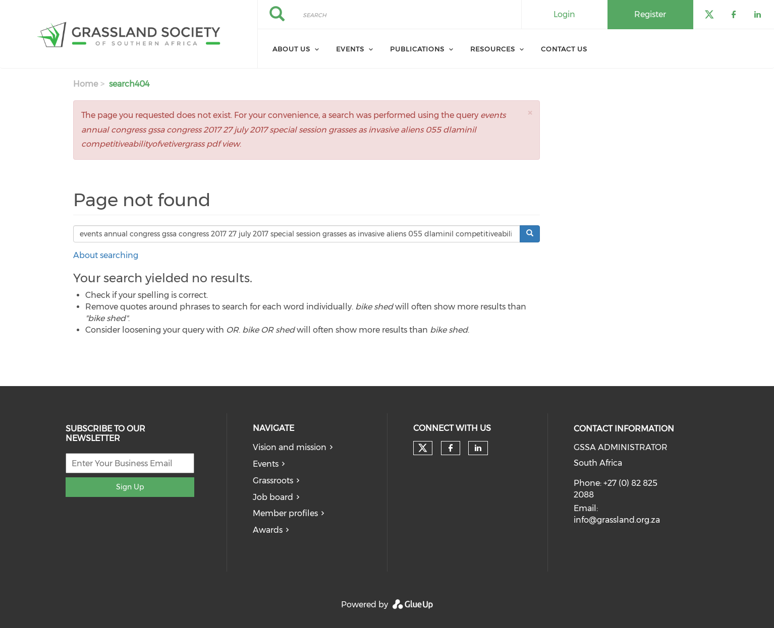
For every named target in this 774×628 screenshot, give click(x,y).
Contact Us (564, 49)
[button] (529, 112)
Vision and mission (289, 447)
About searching (105, 255)
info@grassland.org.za (617, 520)
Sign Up (130, 486)
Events (350, 49)
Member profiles (285, 513)
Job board (273, 497)
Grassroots (273, 480)
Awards (268, 530)
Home (85, 84)
